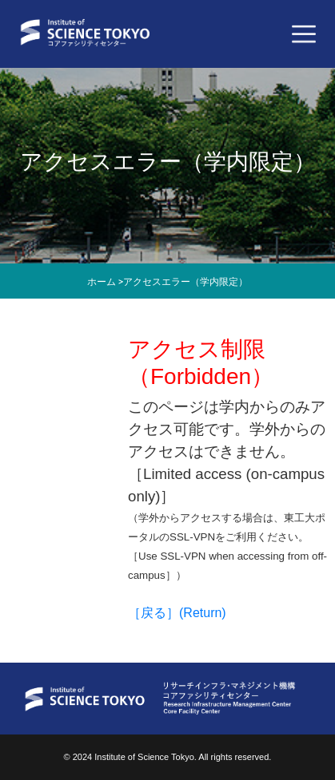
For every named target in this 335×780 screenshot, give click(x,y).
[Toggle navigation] (303, 34)
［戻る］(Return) (177, 613)
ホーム (101, 281)
